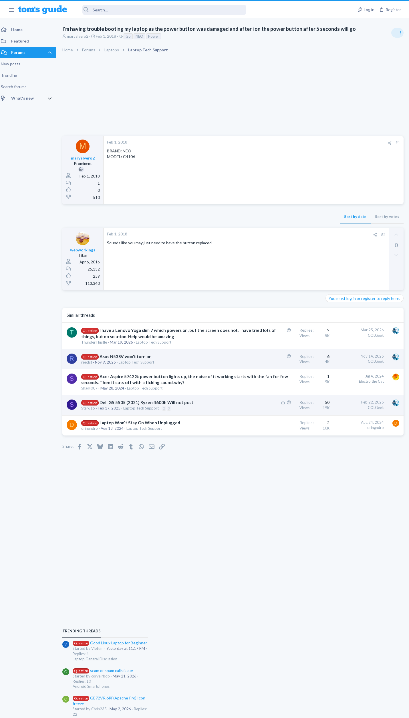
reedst (90, 368)
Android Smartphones (346, 365)
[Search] (160, 10)
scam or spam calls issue (358, 349)
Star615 (91, 426)
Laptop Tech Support (157, 348)
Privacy (219, 710)
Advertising (142, 710)
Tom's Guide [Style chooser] (362, 670)
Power (157, 36)
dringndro (93, 446)
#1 (306, 142)
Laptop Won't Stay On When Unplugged (143, 440)
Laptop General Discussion (350, 338)
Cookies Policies (183, 710)
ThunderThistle (97, 348)
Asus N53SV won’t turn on (129, 362)
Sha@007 (93, 400)
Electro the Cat (279, 387)
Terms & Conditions (259, 710)
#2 (291, 234)
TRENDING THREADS (336, 310)
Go (131, 36)
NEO (143, 36)
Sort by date (263, 216)
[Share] (298, 143)
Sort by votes (295, 216)
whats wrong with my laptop (362, 410)
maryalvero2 (81, 36)
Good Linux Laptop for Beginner (365, 322)
